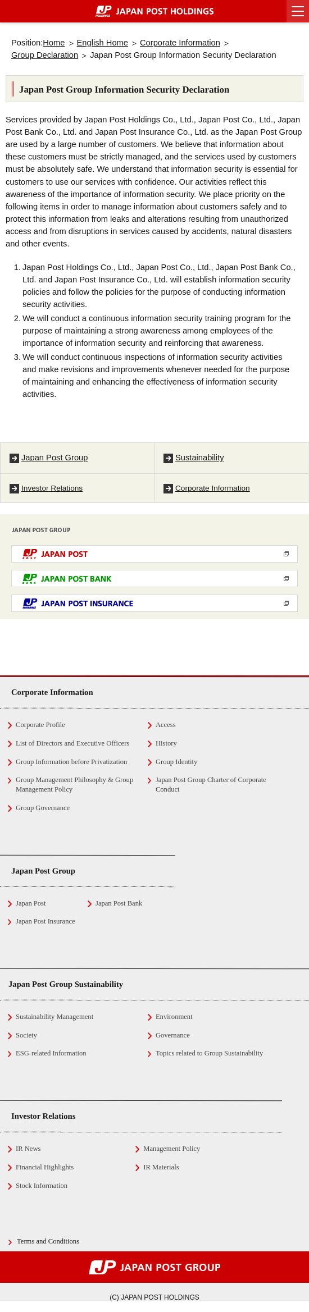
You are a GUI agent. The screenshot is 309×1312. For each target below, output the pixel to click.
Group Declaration (44, 55)
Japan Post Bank (119, 903)
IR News (28, 1149)
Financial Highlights (45, 1167)
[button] (298, 11)
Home (54, 42)
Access (166, 725)
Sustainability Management (54, 1017)
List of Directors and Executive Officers (72, 743)
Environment (174, 1017)
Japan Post (31, 903)
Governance (173, 1035)
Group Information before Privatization (71, 762)
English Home (102, 42)
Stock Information (41, 1186)
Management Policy (171, 1149)
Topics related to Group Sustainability (209, 1053)
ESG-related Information (51, 1053)
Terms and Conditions (48, 1241)
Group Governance (43, 808)
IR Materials (161, 1167)
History (166, 743)
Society (26, 1035)
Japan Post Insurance (45, 921)
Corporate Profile (40, 725)
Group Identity (177, 762)
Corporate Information (180, 42)
